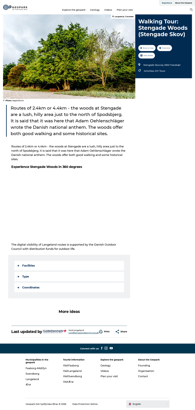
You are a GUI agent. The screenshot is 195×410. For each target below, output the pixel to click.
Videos (108, 9)
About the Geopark (183, 3)
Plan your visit (125, 9)
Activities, (149, 71)
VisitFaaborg (71, 365)
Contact (143, 376)
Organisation (146, 371)
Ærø (28, 384)
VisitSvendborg (72, 376)
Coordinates (29, 287)
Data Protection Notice (85, 404)
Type (23, 276)
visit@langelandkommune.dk (84, 333)
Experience (167, 3)
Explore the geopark (73, 9)
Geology (95, 9)
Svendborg (32, 373)
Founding (144, 365)
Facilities (26, 265)
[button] (105, 331)
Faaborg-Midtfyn (36, 368)
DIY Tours (160, 71)
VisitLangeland (72, 371)
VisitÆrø (68, 381)
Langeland (32, 379)
